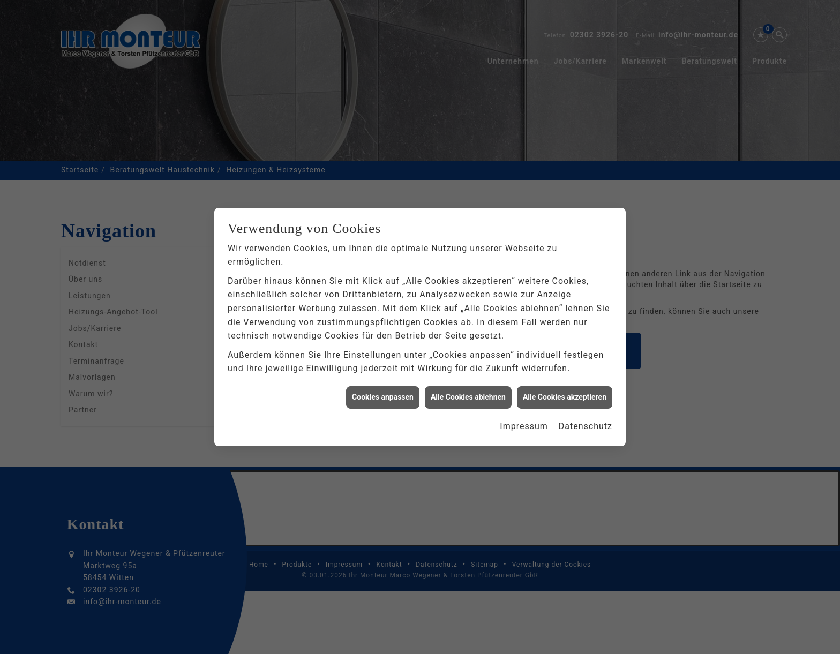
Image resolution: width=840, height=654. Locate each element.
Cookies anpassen (383, 391)
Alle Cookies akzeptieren (564, 391)
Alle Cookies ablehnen (468, 391)
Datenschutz (585, 421)
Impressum (524, 421)
